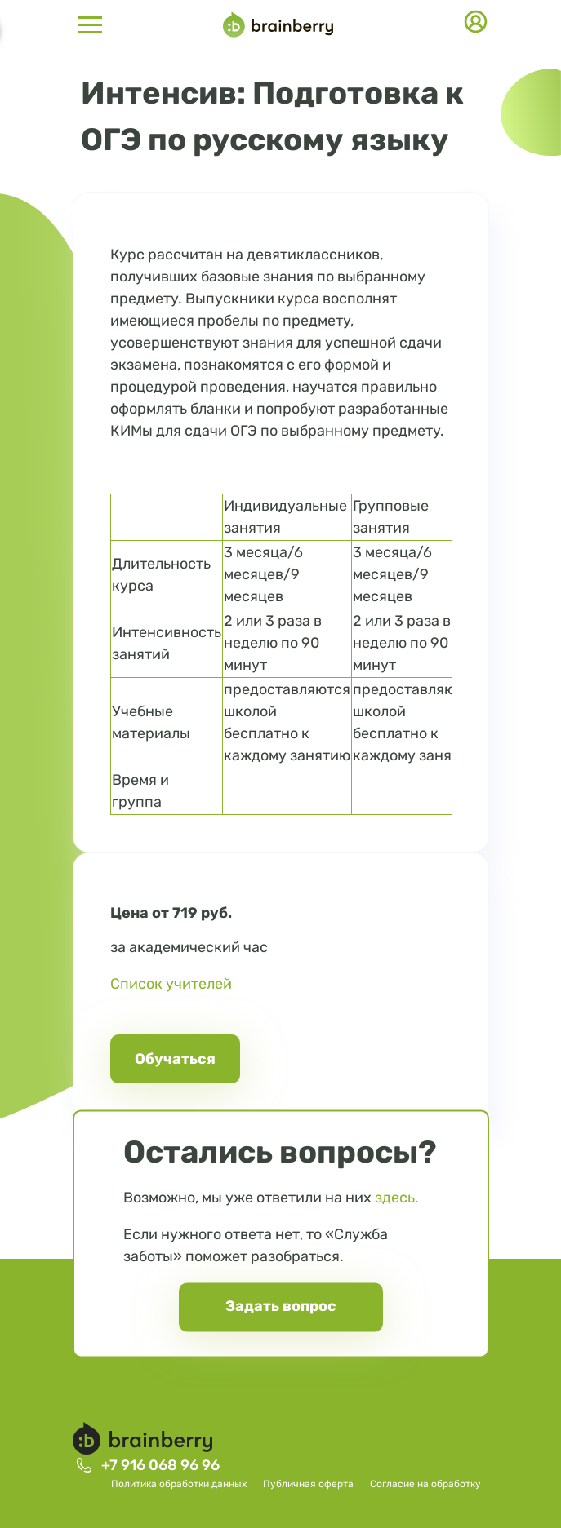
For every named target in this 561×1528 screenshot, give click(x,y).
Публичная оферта (308, 1484)
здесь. (397, 1198)
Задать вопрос (280, 1306)
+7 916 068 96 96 (160, 1465)
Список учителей (171, 984)
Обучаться (175, 1059)
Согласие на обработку (425, 1484)
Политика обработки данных (179, 1484)
